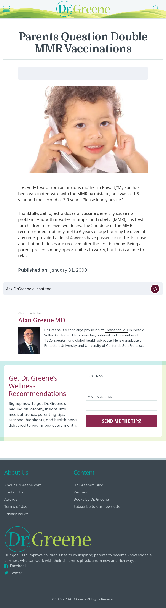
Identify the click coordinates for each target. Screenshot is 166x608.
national (103, 335)
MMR (119, 219)
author (90, 335)
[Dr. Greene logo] (83, 9)
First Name (95, 376)
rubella (105, 219)
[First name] (121, 385)
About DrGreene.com (23, 484)
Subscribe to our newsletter (97, 506)
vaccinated (39, 194)
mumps (80, 219)
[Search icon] (158, 9)
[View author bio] (83, 320)
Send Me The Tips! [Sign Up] (121, 421)
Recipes (80, 492)
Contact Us (13, 492)
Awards (10, 499)
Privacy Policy (16, 513)
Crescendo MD (116, 330)
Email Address (99, 397)
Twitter (13, 572)
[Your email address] (121, 405)
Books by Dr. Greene (91, 499)
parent (24, 250)
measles (63, 219)
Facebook (15, 565)
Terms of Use (15, 506)
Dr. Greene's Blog (88, 484)
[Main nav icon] (8, 9)
